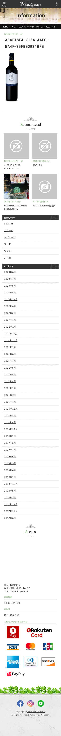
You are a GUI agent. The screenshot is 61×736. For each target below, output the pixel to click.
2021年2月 (10, 395)
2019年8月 (10, 443)
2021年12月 (10, 333)
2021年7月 (10, 361)
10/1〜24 (37, 165)
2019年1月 (10, 477)
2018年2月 (10, 497)
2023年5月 (10, 292)
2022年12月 (10, 299)
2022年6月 (10, 313)
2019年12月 (10, 429)
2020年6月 (10, 422)
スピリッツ (9, 237)
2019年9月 (10, 436)
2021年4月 (10, 381)
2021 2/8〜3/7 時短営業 (44, 205)
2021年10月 (10, 340)
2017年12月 (10, 504)
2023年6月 (10, 285)
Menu (4, 4)
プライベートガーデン (36, 711)
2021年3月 (10, 388)
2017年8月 (10, 518)
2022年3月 (10, 320)
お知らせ (8, 223)
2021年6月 (10, 367)
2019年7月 (10, 449)
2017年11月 (10, 511)
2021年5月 (10, 374)
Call (57, 4)
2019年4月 (10, 470)
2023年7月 (10, 279)
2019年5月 (10, 463)
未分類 (7, 257)
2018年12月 (10, 484)
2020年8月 (10, 415)
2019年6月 (10, 456)
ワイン (7, 251)
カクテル (8, 230)
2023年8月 (10, 272)
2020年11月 (10, 408)
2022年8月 (10, 306)
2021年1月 (10, 402)
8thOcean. (45, 715)
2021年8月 (10, 354)
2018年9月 (10, 490)
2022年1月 (10, 326)
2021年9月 (10, 347)
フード (7, 244)
